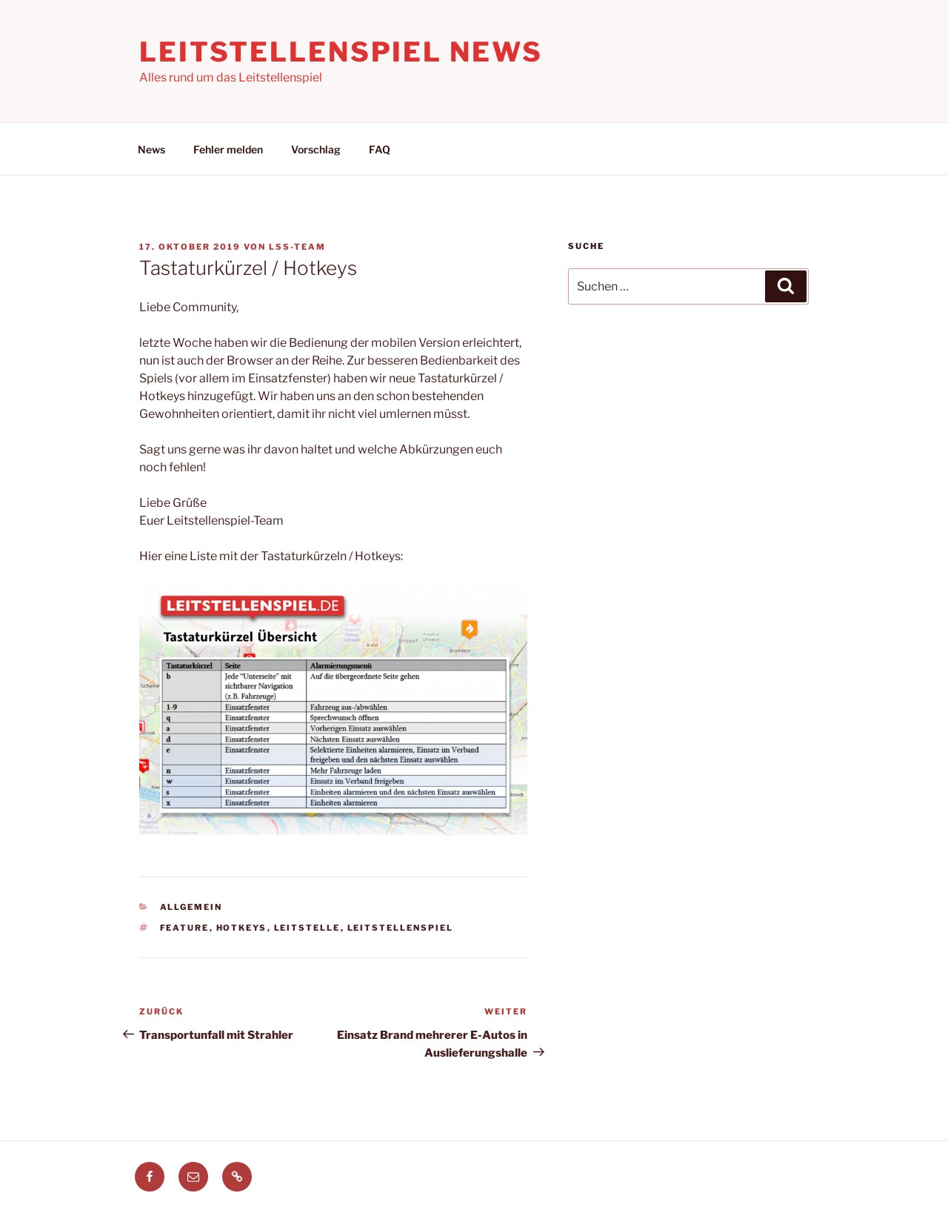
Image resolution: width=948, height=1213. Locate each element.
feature (185, 928)
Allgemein (191, 907)
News (151, 149)
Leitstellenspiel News (340, 52)
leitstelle (307, 928)
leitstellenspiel (400, 928)
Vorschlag (316, 149)
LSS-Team (297, 247)
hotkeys (241, 928)
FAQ (379, 149)
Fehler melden (228, 149)
